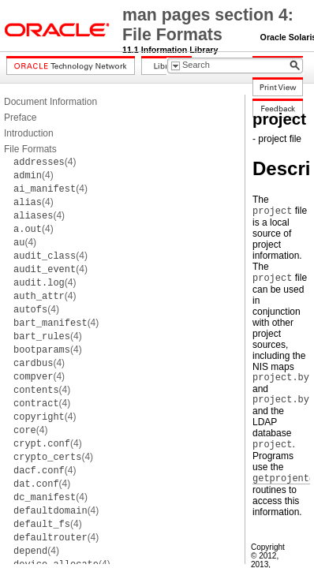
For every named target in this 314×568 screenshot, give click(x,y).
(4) (44, 161)
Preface (20, 117)
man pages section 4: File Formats (207, 25)
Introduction (29, 133)
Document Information (50, 101)
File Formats (30, 149)
